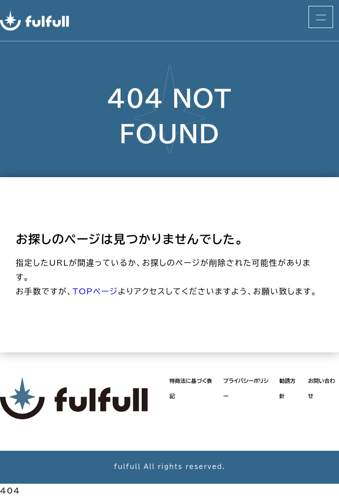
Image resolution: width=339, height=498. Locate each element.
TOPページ (95, 291)
